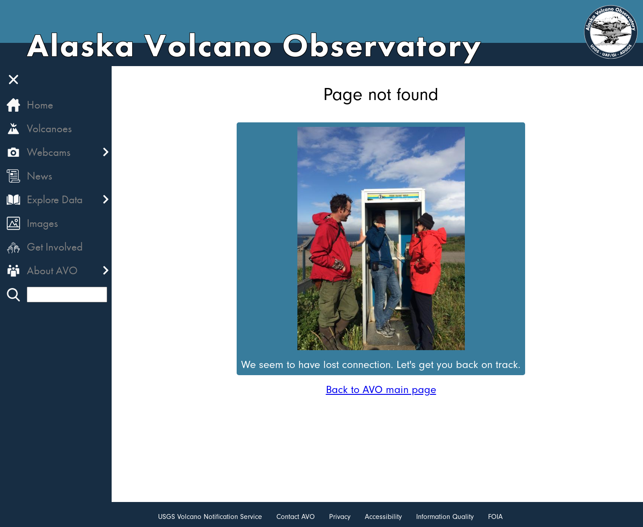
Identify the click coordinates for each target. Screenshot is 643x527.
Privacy (340, 517)
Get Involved (55, 246)
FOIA (495, 517)
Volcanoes (49, 128)
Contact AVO (295, 517)
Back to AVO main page (381, 389)
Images (42, 223)
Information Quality (445, 517)
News (39, 175)
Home (40, 104)
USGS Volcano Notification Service (210, 517)
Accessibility (383, 517)
